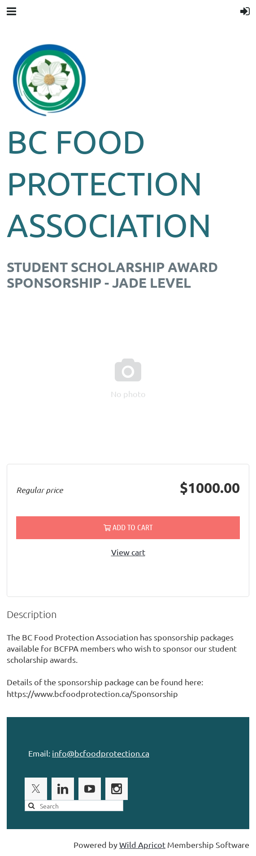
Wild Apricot (142, 844)
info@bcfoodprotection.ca (100, 753)
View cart (128, 552)
